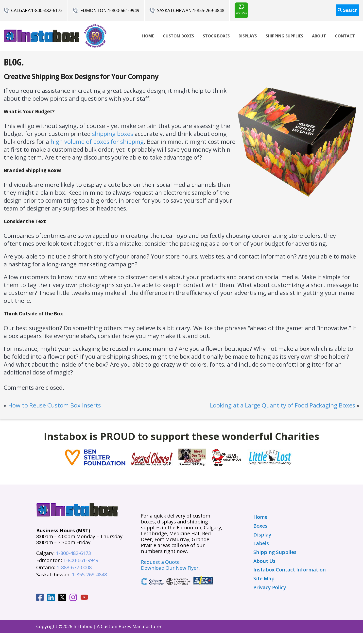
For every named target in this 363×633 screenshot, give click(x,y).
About (319, 36)
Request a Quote (160, 562)
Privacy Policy (269, 587)
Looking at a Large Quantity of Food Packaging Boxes (282, 405)
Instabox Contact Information (289, 570)
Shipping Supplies (284, 36)
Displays (248, 36)
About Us (264, 561)
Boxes (260, 526)
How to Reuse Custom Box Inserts (54, 405)
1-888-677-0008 (74, 567)
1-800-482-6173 (47, 10)
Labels (261, 543)
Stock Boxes (216, 36)
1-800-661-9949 (123, 10)
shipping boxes (112, 134)
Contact (345, 36)
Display (262, 535)
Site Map (264, 579)
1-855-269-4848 (208, 10)
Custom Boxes (178, 36)
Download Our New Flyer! (170, 568)
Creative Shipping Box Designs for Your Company (81, 76)
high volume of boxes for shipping (97, 141)
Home (148, 36)
